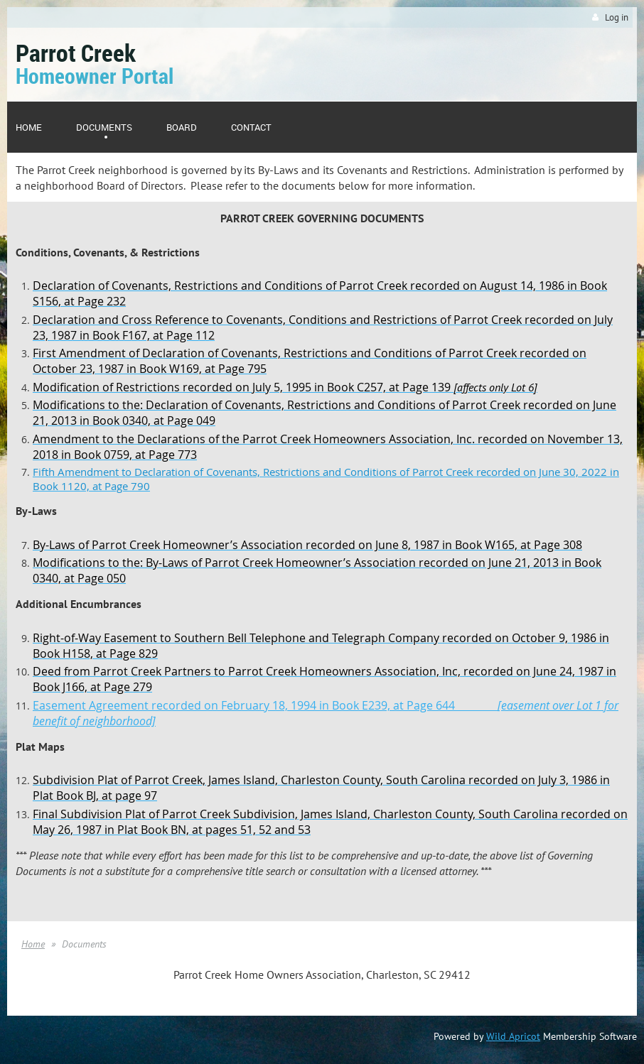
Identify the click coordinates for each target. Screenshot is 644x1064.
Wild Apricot (513, 1036)
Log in (616, 17)
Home (33, 944)
